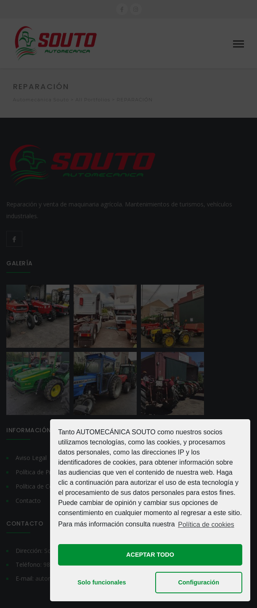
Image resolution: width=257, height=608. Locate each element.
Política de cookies (206, 524)
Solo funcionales (101, 582)
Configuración (198, 582)
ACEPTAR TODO (150, 554)
